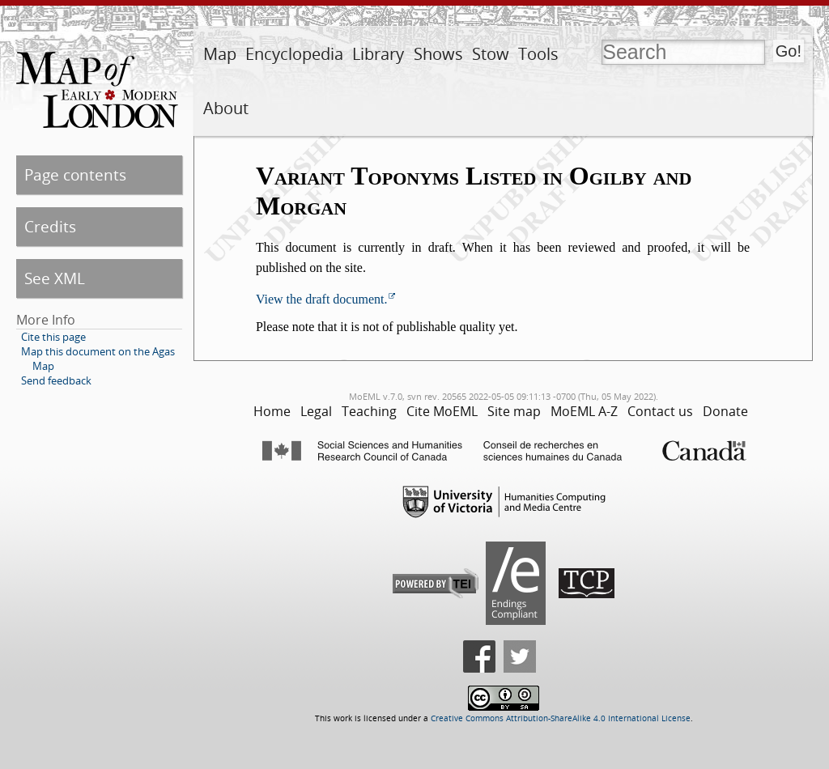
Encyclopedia (294, 54)
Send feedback (56, 380)
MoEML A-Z (584, 411)
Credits (50, 226)
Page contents (75, 174)
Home (272, 411)
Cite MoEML (442, 411)
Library (378, 54)
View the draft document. (322, 299)
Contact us (660, 411)
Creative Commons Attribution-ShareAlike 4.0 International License (561, 718)
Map (219, 54)
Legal (316, 411)
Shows (438, 54)
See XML (54, 278)
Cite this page (53, 336)
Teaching (369, 411)
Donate (725, 411)
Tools (538, 54)
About (226, 108)
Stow (490, 54)
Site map (514, 411)
